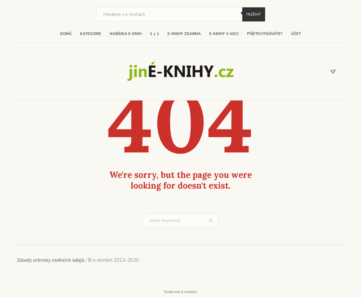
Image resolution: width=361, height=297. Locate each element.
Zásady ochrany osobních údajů (50, 260)
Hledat (253, 14)
